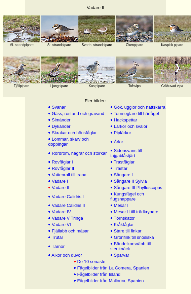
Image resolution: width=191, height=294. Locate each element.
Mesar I (120, 205)
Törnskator (124, 218)
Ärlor (118, 141)
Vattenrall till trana (68, 174)
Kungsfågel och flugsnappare (127, 196)
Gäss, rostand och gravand (77, 113)
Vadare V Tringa (66, 218)
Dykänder (60, 126)
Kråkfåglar (123, 224)
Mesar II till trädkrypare (135, 211)
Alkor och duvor (66, 255)
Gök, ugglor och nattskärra (139, 107)
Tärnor (57, 246)
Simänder (60, 119)
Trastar (120, 168)
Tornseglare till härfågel (136, 113)
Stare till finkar (127, 230)
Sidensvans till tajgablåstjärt (126, 153)
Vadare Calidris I (67, 196)
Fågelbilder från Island (98, 274)
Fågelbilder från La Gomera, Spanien (112, 267)
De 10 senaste (90, 261)
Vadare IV (60, 211)
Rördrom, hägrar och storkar (78, 153)
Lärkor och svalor (130, 126)
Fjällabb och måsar (69, 230)
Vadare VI (60, 224)
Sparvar (121, 255)
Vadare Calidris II (67, 205)
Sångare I (123, 174)
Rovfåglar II (62, 168)
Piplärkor (122, 132)
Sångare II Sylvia (130, 181)
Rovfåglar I (61, 161)
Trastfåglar (124, 161)
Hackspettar (125, 119)
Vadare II (59, 187)
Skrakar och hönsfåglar (73, 132)
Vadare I (59, 181)
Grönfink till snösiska (133, 237)
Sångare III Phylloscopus (137, 187)
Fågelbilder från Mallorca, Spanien (110, 280)
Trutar (56, 237)
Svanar (58, 107)
